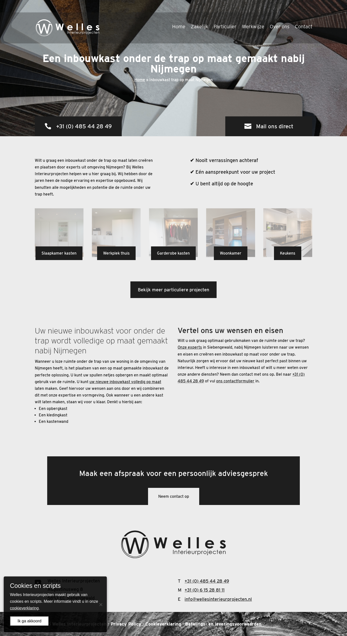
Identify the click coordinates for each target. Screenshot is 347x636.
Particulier (225, 14)
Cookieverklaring (163, 624)
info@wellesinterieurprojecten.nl (218, 599)
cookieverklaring (24, 608)
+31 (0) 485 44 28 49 (84, 126)
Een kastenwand (53, 421)
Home (178, 14)
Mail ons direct (274, 126)
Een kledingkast (53, 415)
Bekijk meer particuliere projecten (173, 289)
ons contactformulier (235, 381)
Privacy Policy (126, 624)
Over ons (279, 14)
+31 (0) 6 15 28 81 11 (205, 590)
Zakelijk (199, 14)
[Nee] (100, 604)
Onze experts (190, 347)
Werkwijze (253, 14)
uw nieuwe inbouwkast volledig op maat (125, 381)
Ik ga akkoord (29, 621)
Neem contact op (173, 496)
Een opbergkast (53, 408)
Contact (303, 14)
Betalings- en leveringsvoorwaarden (223, 624)
